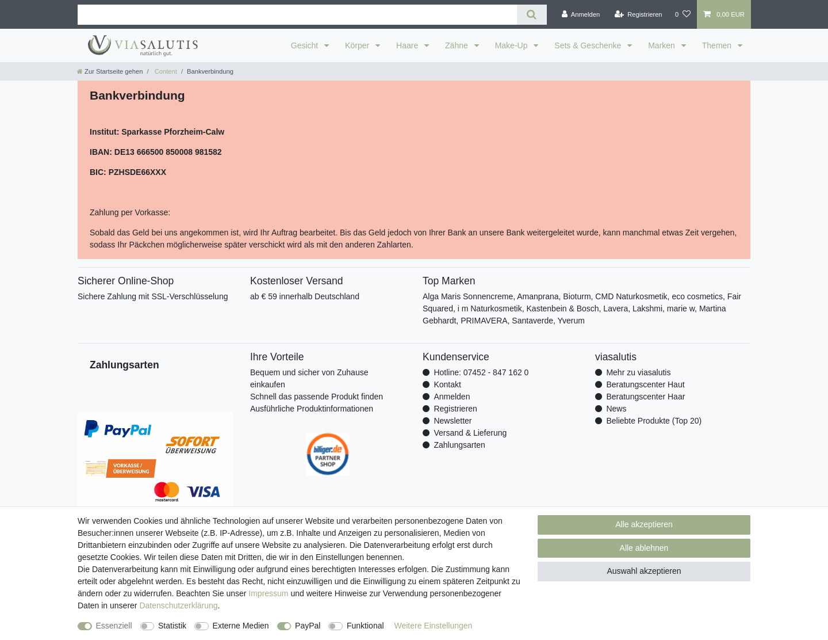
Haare (408, 45)
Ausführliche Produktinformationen (311, 408)
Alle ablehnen (644, 548)
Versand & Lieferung (470, 432)
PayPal (307, 625)
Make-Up (512, 45)
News (616, 408)
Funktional (365, 625)
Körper (358, 45)
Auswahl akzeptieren (644, 571)
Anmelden (452, 396)
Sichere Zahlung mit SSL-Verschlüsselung (153, 296)
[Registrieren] (638, 14)
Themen (718, 45)
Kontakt (447, 384)
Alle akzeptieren (644, 524)
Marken (662, 45)
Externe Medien (241, 625)
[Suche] (531, 15)
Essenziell (114, 625)
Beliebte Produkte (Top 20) (654, 420)
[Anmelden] (581, 14)
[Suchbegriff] (297, 15)
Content (165, 71)
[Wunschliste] (683, 14)
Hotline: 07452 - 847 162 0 (481, 372)
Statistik (172, 625)
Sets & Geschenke (588, 45)
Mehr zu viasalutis (638, 372)
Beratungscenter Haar (645, 396)
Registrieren (455, 408)
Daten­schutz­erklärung (178, 605)
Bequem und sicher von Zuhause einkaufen (309, 378)
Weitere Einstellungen (433, 625)
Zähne (457, 45)
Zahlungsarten (459, 444)
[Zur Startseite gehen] (110, 71)
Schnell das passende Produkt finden (316, 396)
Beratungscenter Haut (645, 384)
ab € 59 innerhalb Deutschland (304, 296)
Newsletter (452, 420)
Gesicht (305, 45)
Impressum (268, 593)
